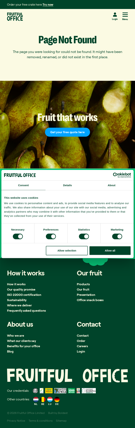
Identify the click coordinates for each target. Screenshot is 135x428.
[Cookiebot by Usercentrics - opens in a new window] (115, 175)
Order (81, 341)
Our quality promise (21, 289)
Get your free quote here (67, 132)
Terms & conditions (40, 420)
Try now (48, 4)
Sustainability (17, 300)
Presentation (86, 295)
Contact (83, 335)
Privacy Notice (16, 420)
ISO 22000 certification (24, 295)
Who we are (15, 335)
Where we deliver (19, 305)
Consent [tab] (23, 185)
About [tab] (111, 185)
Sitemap (61, 420)
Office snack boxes (90, 300)
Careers (82, 346)
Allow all (110, 250)
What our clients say (21, 341)
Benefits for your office (23, 346)
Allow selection (66, 250)
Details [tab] (67, 185)
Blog (10, 351)
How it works (16, 284)
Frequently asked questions (26, 310)
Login (115, 19)
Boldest (63, 413)
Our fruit (83, 289)
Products (83, 284)
